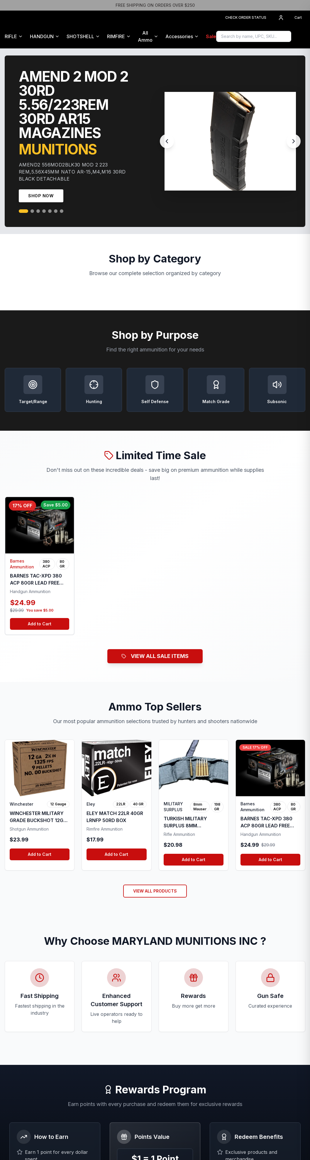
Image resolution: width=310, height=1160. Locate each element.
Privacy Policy (173, 1021)
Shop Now (41, 195)
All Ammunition (98, 1021)
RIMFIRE (116, 36)
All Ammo (145, 36)
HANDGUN (42, 36)
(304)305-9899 (257, 1019)
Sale (211, 36)
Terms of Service (176, 1011)
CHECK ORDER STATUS (245, 17)
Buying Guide (97, 1030)
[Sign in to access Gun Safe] (303, 36)
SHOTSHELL (80, 36)
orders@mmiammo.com (264, 1011)
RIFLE (11, 36)
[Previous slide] (167, 141)
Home (90, 1011)
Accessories (179, 36)
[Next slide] (294, 141)
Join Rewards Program (155, 929)
